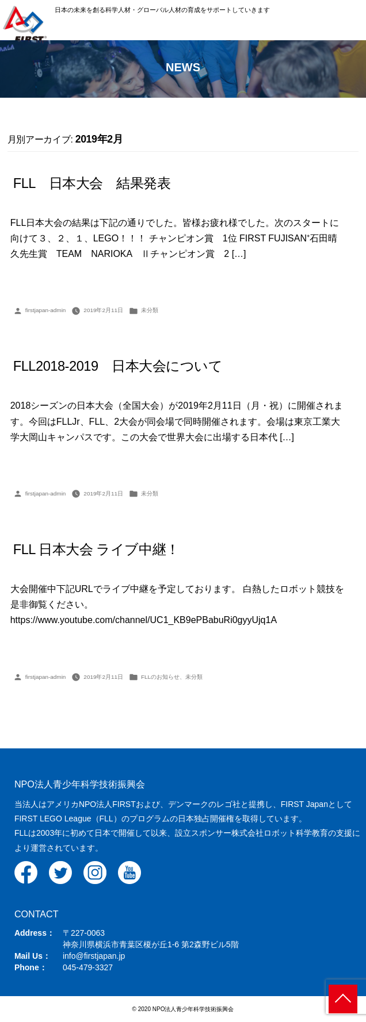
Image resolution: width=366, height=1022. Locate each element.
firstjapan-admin (45, 310)
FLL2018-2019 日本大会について (118, 366)
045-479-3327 (88, 967)
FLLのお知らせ (160, 677)
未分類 (149, 310)
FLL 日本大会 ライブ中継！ (96, 549)
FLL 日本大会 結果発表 (92, 183)
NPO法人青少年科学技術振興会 (79, 784)
